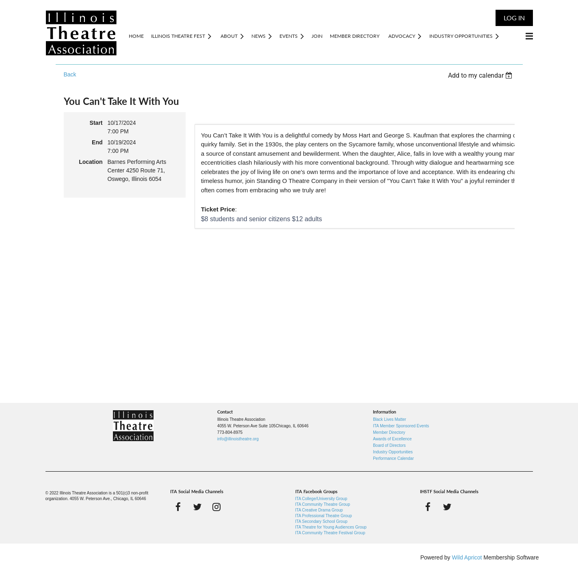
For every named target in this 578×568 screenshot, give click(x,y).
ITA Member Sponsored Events (401, 426)
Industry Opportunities (393, 452)
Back (70, 74)
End (97, 142)
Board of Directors (389, 445)
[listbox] (481, 75)
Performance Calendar (393, 458)
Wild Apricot (467, 557)
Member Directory (389, 432)
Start (96, 123)
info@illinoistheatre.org (238, 439)
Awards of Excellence (392, 439)
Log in (514, 18)
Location (90, 162)
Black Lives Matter (389, 419)
